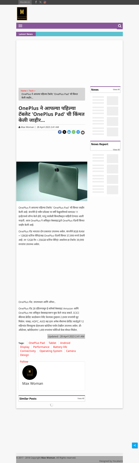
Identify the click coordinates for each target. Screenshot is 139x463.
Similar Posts (27, 398)
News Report (99, 144)
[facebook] (36, 1)
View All (81, 398)
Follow (24, 361)
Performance (42, 347)
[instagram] (45, 1)
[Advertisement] (69, 62)
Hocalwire (118, 460)
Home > (25, 90)
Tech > (32, 90)
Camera (72, 351)
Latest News (26, 34)
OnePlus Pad (38, 343)
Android (66, 343)
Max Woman (32, 383)
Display (26, 347)
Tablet (54, 343)
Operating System (52, 351)
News (95, 89)
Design (25, 355)
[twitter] (40, 1)
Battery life (61, 347)
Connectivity (29, 351)
